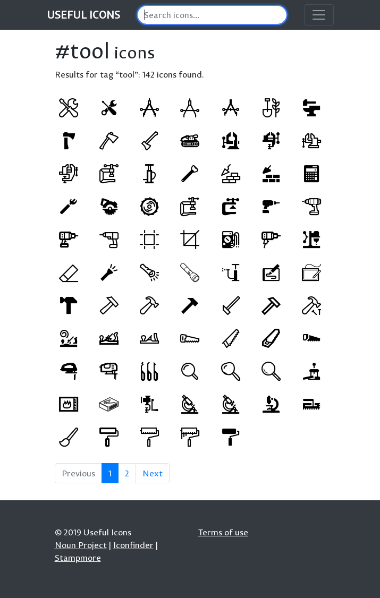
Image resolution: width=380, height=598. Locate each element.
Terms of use (223, 532)
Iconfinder (133, 545)
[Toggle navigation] (319, 14)
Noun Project (81, 545)
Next (152, 473)
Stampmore (78, 557)
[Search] (212, 15)
